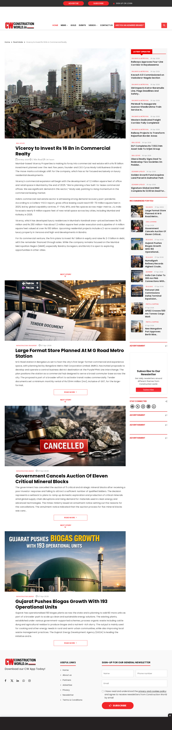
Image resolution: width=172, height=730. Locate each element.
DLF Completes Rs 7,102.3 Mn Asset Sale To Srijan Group (146, 147)
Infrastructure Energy (25, 471)
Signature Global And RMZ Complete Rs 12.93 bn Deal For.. (148, 189)
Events (82, 25)
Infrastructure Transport (26, 346)
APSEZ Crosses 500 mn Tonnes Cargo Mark (155, 313)
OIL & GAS (149, 240)
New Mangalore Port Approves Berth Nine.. (153, 331)
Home (55, 25)
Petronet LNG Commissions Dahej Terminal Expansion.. (153, 294)
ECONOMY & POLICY (138, 172)
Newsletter (68, 694)
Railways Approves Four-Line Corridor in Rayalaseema (147, 63)
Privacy (66, 689)
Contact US (106, 25)
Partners (67, 680)
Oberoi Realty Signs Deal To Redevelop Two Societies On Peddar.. (146, 162)
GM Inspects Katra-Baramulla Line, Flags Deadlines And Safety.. (147, 90)
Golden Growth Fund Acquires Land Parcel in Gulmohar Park (147, 176)
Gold (73, 25)
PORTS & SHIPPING (152, 304)
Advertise (73, 3)
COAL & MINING (151, 222)
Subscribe (98, 3)
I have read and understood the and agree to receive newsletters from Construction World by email (136, 694)
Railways (149, 207)
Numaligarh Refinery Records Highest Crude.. (154, 263)
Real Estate (18, 42)
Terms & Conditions (72, 699)
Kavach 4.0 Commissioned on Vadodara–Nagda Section (147, 76)
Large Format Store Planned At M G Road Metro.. (155, 213)
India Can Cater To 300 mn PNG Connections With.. (155, 278)
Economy (149, 272)
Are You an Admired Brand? (129, 25)
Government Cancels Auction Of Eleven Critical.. (155, 231)
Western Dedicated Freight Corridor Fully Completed (146, 121)
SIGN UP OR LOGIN (122, 3)
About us (67, 675)
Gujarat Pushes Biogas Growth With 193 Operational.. (153, 247)
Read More (70, 392)
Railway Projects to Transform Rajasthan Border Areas (148, 134)
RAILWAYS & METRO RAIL (140, 58)
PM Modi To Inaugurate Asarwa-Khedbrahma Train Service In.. (146, 106)
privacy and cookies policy (152, 691)
